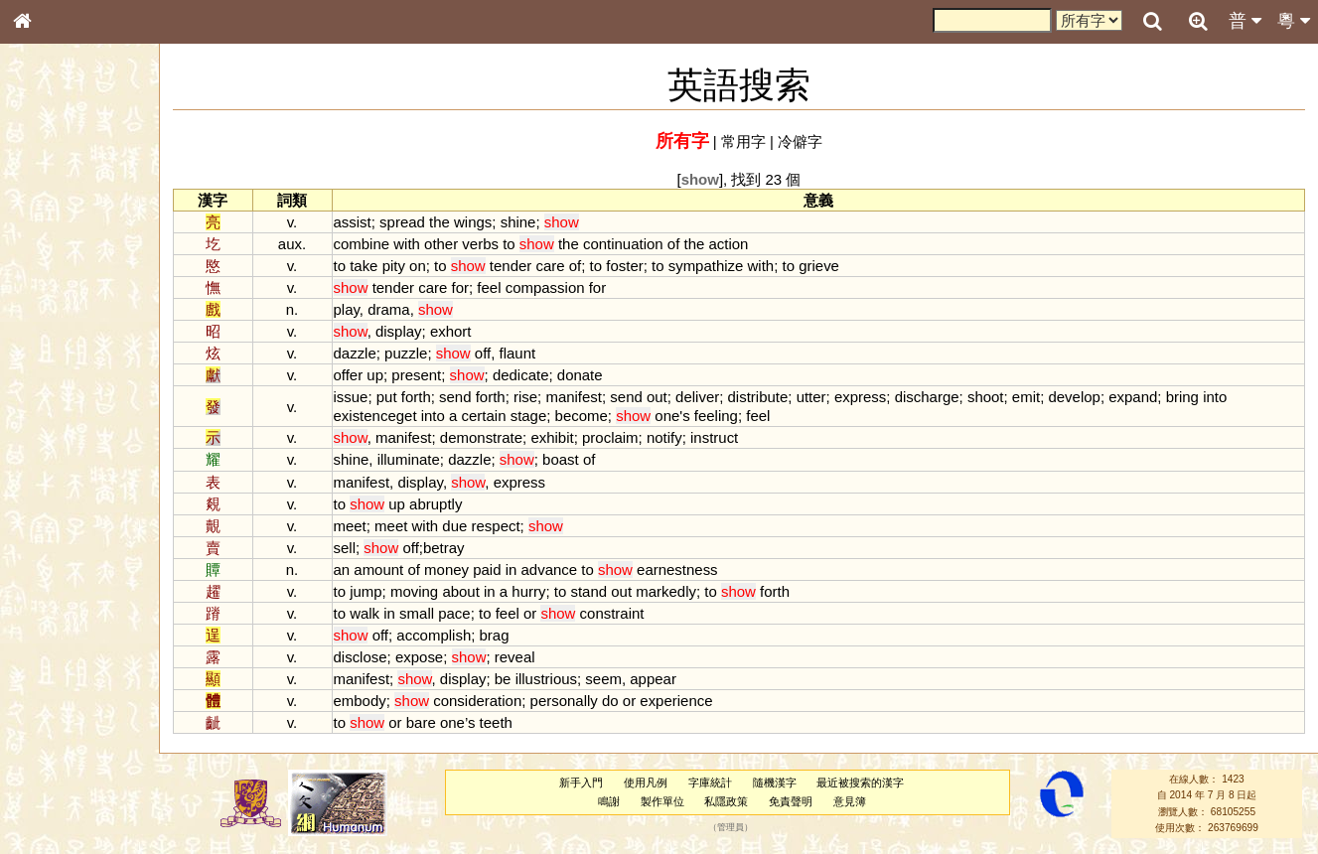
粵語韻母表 (54, 434)
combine (374, 243)
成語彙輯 (49, 661)
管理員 (735, 828)
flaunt (530, 353)
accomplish (446, 635)
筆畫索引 (49, 285)
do (622, 700)
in (523, 569)
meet (362, 525)
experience (689, 700)
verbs (493, 243)
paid (499, 569)
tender (522, 265)
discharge (939, 396)
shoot (997, 396)
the (451, 222)
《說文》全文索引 (72, 624)
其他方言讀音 (60, 570)
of (685, 243)
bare (433, 722)
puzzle (417, 353)
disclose (372, 656)
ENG (87, 219)
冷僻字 (806, 141)
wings (485, 222)
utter (823, 396)
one (679, 415)
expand (1144, 396)
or (541, 613)
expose (431, 656)
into (1227, 396)
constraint (624, 613)
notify (676, 437)
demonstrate (493, 437)
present (429, 374)
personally (576, 700)
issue (363, 396)
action (741, 243)
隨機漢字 (780, 782)
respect (508, 525)
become (593, 415)
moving (426, 591)
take (375, 265)
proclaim (622, 437)
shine (530, 222)
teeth (508, 722)
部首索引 (49, 266)
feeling (728, 415)
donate (592, 374)
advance (561, 569)
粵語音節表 (54, 395)
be (515, 678)
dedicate (533, 374)
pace (466, 613)
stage (540, 415)
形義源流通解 (60, 343)
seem (616, 678)
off (495, 353)
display (410, 331)
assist (364, 222)
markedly (678, 591)
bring (1194, 396)
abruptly (447, 504)
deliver (709, 396)
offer (360, 374)
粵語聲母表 (54, 414)
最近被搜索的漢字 (866, 782)
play (358, 309)
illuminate (420, 459)
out (669, 396)
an (354, 569)
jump (377, 591)
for (472, 287)
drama (400, 309)
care (562, 265)
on (429, 265)
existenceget (387, 415)
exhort (463, 331)
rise (537, 396)
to (520, 243)
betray (456, 547)
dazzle (367, 353)
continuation (635, 243)
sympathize (718, 265)
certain (496, 415)
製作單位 (667, 801)
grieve (830, 265)
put (398, 396)
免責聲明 (796, 801)
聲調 (94, 532)
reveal (527, 656)
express (872, 396)
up (387, 374)
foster (636, 265)
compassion (557, 287)
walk (376, 613)
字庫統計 (715, 782)
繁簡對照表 (54, 680)
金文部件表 (54, 324)
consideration (489, 700)
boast (572, 459)
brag (506, 635)
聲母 (40, 532)
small (428, 613)
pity (405, 265)
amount (391, 569)
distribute (770, 396)
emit (1038, 396)
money (458, 569)
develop (1086, 396)
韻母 (67, 532)
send (467, 396)
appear (665, 678)
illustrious (558, 678)
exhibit (564, 437)
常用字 (749, 141)
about (473, 591)
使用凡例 (651, 782)
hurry (541, 591)
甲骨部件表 (54, 304)
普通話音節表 (60, 551)
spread (414, 222)
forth (428, 396)
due (467, 525)
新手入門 (587, 782)
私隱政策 (732, 801)
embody (372, 700)
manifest (586, 396)
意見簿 (854, 801)
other (453, 243)
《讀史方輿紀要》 (72, 642)
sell (356, 547)
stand (601, 591)
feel (501, 287)
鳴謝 (614, 801)
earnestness (689, 569)
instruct (726, 437)
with (418, 243)
